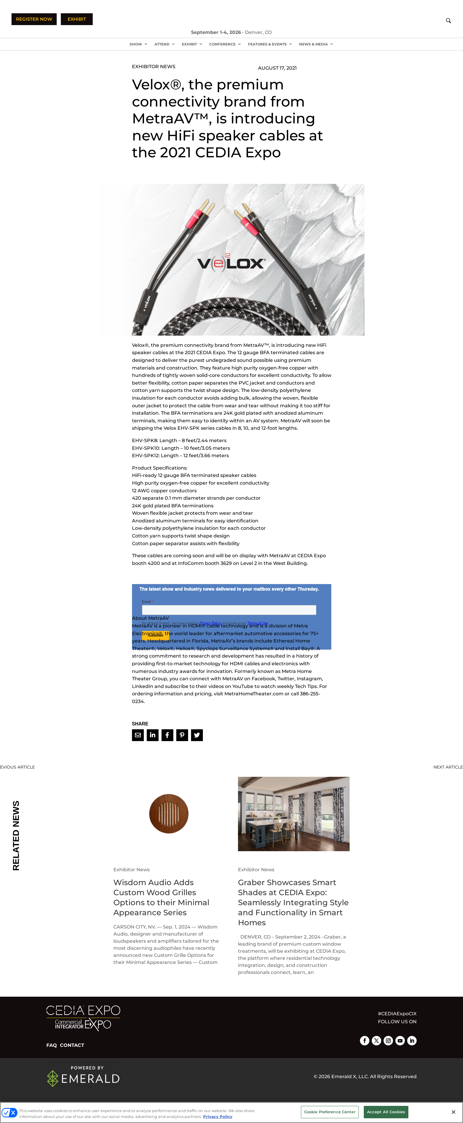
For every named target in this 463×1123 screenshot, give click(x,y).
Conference (222, 44)
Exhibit (189, 44)
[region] (231, 1112)
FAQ (51, 1045)
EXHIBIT (77, 19)
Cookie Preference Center (330, 1111)
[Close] (453, 1112)
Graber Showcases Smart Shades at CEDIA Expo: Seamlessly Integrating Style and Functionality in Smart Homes (293, 902)
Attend (161, 44)
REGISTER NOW (34, 19)
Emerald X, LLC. (350, 1076)
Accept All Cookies (386, 1111)
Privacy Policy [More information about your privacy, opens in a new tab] (217, 1116)
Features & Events (267, 44)
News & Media (313, 44)
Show (136, 44)
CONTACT (72, 1045)
